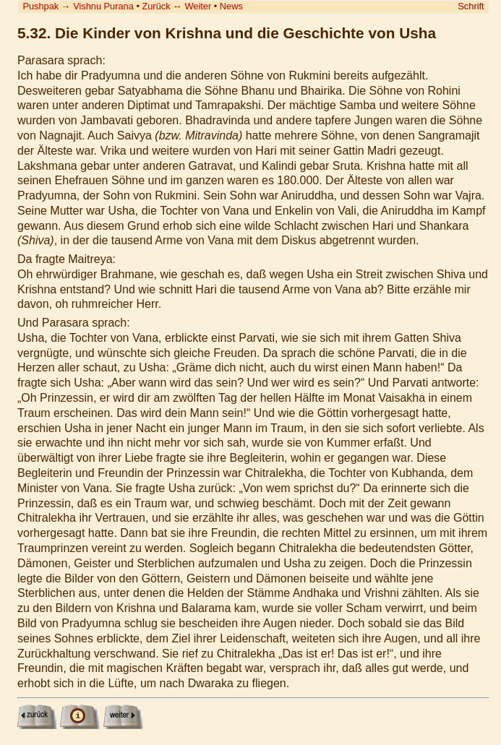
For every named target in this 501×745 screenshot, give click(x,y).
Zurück (156, 6)
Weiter (197, 6)
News (231, 6)
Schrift (471, 6)
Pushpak (40, 6)
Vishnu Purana (103, 6)
